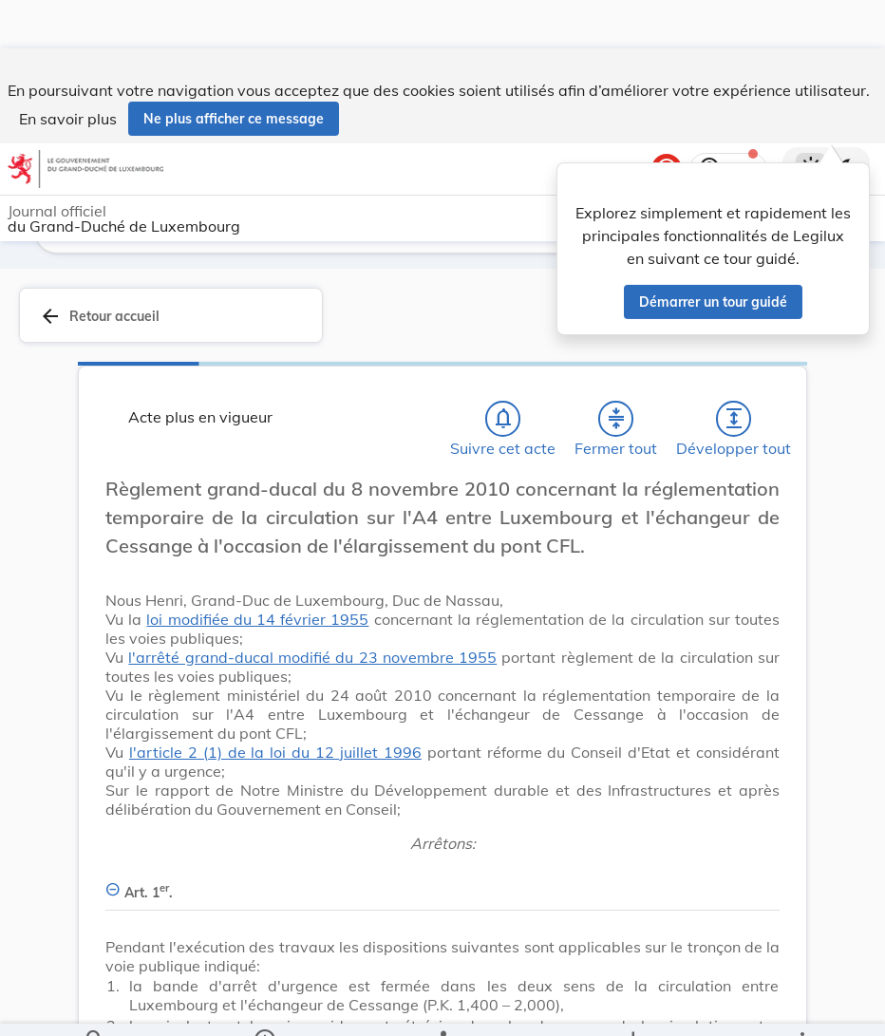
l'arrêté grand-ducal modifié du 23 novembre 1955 (312, 657)
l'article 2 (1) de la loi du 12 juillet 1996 (275, 752)
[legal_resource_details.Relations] (442, 1005)
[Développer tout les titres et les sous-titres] (734, 419)
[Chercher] (95, 1005)
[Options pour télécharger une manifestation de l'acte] (633, 1005)
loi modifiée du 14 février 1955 (257, 619)
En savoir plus (68, 70)
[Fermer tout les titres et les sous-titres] (616, 419)
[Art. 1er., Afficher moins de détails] (442, 882)
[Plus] (801, 1005)
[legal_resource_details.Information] (263, 1005)
